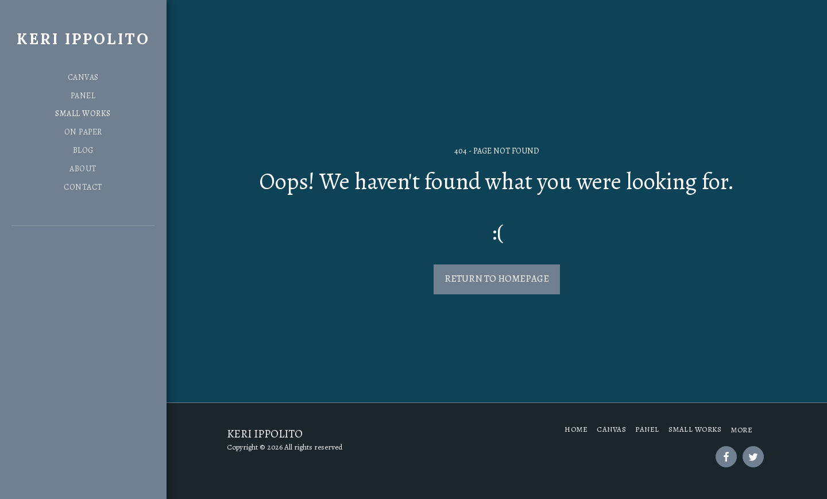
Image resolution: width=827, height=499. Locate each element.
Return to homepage (497, 278)
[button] (54, 257)
